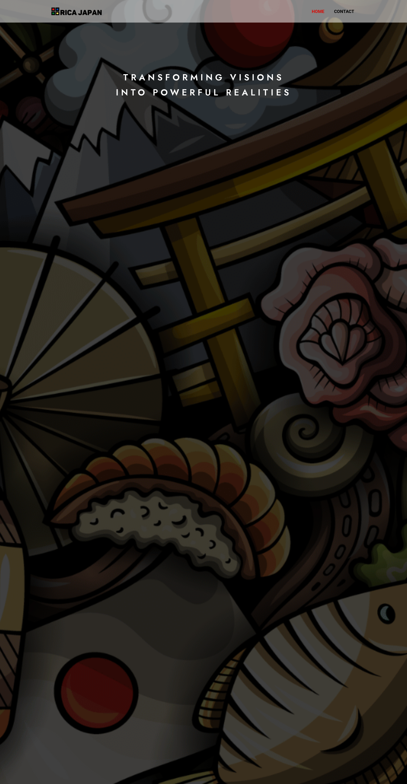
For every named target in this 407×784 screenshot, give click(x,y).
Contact (345, 11)
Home (319, 11)
